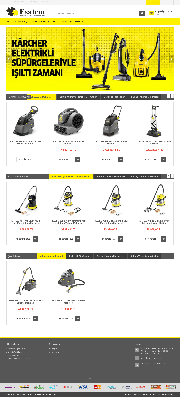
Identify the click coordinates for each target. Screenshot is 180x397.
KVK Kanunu (13, 355)
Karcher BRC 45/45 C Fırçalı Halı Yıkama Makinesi (25, 142)
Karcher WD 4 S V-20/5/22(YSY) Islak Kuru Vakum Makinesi (154, 222)
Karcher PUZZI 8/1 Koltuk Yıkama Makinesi (68, 301)
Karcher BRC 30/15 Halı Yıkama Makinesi (111, 142)
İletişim (54, 348)
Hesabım (55, 352)
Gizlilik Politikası (15, 352)
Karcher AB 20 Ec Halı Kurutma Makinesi (68, 142)
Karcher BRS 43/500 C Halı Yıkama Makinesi (154, 142)
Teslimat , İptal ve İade (18, 348)
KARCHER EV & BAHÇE (17, 21)
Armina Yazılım (19, 394)
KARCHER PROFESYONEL (45, 21)
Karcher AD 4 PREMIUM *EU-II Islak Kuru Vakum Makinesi (25, 222)
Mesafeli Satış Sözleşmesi (19, 358)
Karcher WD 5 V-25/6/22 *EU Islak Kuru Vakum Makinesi (111, 222)
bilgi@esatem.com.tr (155, 358)
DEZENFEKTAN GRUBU (73, 21)
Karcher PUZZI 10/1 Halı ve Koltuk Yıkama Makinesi (26, 301)
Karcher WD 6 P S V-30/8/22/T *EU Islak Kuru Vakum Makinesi (69, 222)
